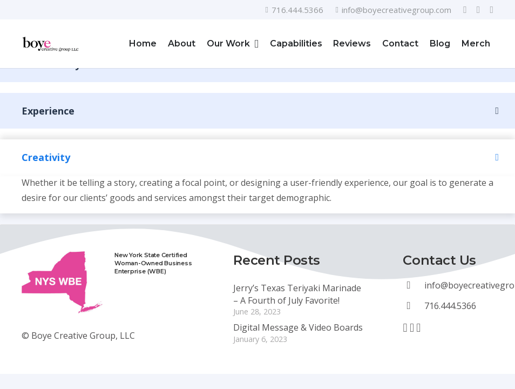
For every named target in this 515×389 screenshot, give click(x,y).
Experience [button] (48, 110)
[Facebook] (465, 10)
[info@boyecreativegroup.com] (413, 285)
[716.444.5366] (413, 305)
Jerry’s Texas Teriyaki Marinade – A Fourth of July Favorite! (297, 294)
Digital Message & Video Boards (298, 327)
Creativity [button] (46, 157)
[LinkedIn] (491, 10)
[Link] (51, 44)
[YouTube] (478, 10)
